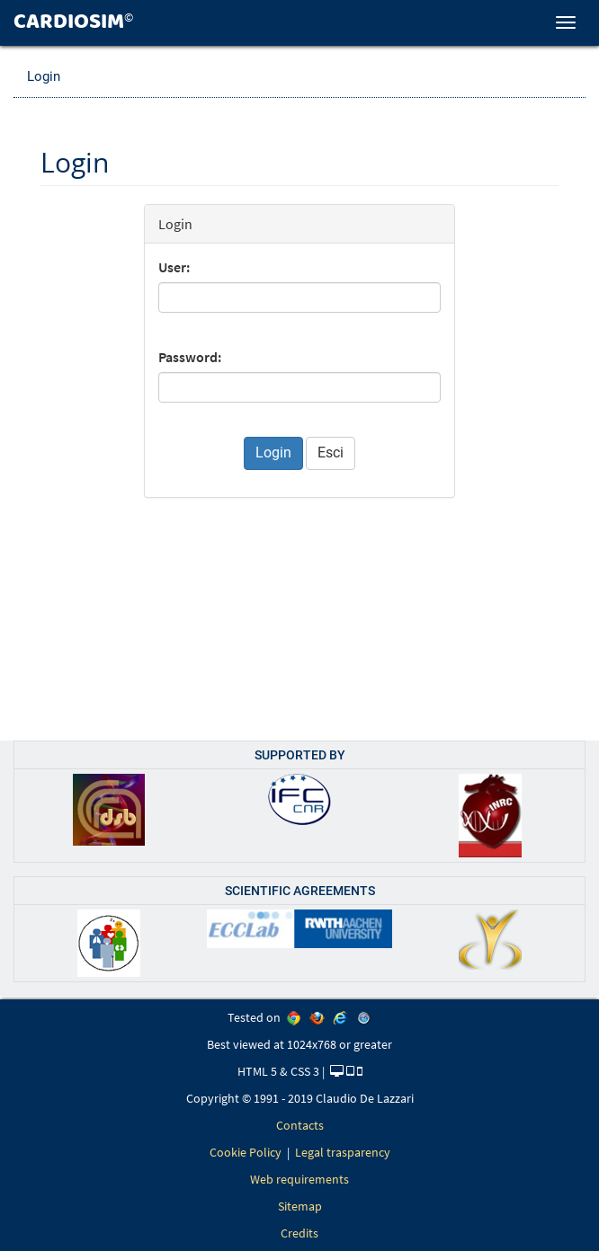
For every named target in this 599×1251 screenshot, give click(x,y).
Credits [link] (299, 1233)
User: (174, 267)
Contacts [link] (300, 1125)
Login (43, 76)
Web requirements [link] (299, 1179)
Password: (189, 357)
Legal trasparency (342, 1152)
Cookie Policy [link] (246, 1152)
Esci (330, 452)
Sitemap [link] (300, 1206)
